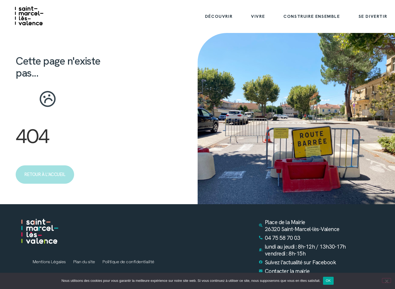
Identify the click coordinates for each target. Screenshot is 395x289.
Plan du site (84, 262)
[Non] (386, 280)
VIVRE (258, 16)
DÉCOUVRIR (218, 16)
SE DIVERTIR (373, 16)
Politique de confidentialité (128, 262)
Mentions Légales (49, 262)
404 (32, 136)
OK (328, 281)
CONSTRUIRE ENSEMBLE (311, 16)
